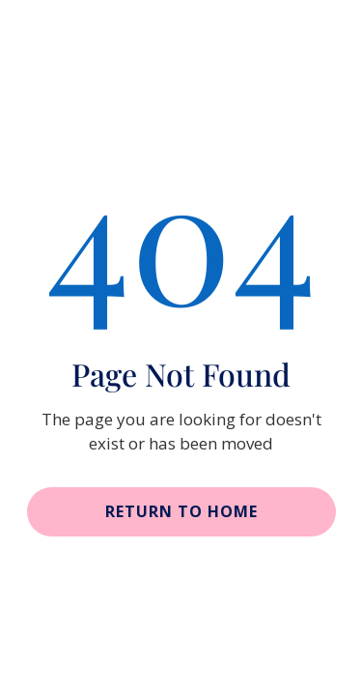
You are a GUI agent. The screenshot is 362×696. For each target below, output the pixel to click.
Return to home (181, 511)
